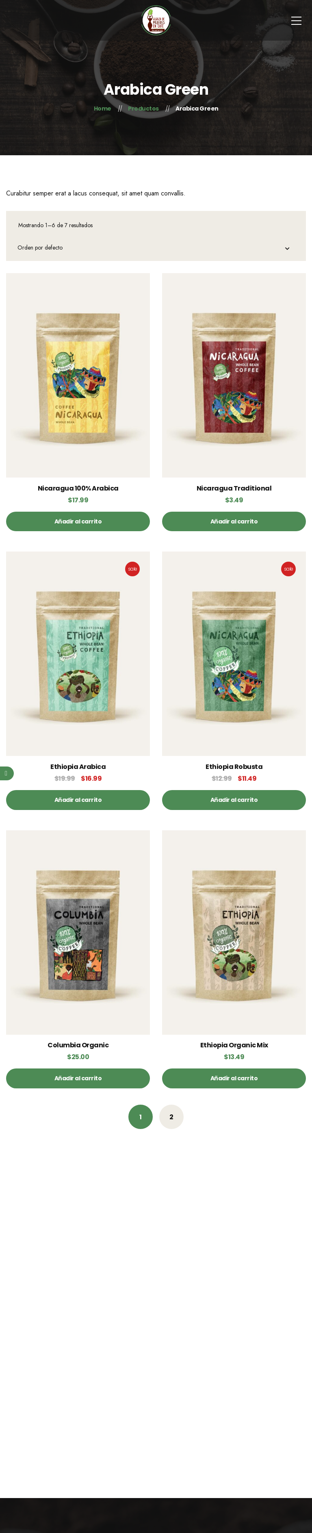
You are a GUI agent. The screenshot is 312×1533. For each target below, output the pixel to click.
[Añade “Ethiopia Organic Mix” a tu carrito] (234, 1078)
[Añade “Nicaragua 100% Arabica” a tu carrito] (78, 521)
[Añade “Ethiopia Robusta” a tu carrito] (234, 800)
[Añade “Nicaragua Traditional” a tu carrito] (234, 521)
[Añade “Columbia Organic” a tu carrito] (78, 1078)
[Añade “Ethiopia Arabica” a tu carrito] (78, 800)
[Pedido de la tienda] (156, 249)
